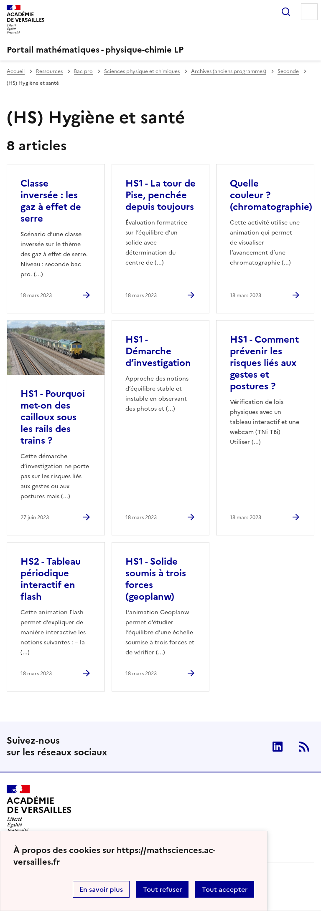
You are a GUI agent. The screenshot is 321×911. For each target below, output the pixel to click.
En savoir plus (101, 889)
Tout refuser (162, 889)
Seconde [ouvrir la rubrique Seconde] (288, 71)
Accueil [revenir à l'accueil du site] (16, 71)
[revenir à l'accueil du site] (160, 50)
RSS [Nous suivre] (304, 747)
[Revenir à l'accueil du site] (39, 809)
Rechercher (286, 11)
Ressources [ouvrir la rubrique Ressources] (49, 71)
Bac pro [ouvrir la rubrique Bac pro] (83, 71)
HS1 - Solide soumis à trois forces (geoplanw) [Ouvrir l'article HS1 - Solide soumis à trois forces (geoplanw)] (155, 579)
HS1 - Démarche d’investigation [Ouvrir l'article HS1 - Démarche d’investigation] (158, 351)
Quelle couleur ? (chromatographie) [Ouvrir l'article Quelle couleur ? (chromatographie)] (271, 195)
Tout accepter (224, 889)
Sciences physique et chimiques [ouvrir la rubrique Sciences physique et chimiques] (142, 71)
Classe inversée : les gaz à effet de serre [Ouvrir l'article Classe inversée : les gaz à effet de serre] (50, 201)
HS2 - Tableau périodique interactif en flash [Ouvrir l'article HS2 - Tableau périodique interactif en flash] (50, 579)
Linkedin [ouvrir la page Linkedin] (278, 747)
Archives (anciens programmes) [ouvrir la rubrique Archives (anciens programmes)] (228, 71)
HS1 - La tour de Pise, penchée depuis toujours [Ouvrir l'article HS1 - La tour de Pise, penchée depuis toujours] (160, 195)
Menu (309, 11)
